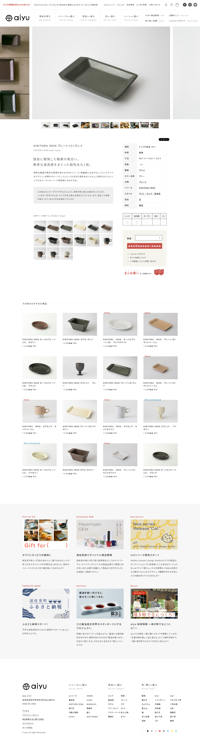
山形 (172, 708)
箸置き (111, 716)
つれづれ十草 (175, 700)
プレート (143, 181)
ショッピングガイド (137, 254)
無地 (141, 205)
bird (157, 695)
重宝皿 (72, 700)
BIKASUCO (91, 704)
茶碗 (123, 695)
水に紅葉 (145, 716)
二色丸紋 (174, 704)
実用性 (157, 193)
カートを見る (27, 728)
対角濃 (157, 708)
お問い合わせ (154, 4)
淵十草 (173, 716)
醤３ (88, 712)
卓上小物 (124, 712)
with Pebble (92, 716)
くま (156, 720)
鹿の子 (144, 700)
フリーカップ (113, 708)
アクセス (25, 711)
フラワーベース (114, 712)
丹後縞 (157, 704)
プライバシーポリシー (30, 715)
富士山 (144, 708)
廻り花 (71, 708)
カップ (110, 695)
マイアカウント (28, 724)
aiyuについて (109, 4)
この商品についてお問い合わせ (143, 261)
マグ (122, 704)
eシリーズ (73, 695)
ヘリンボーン (160, 700)
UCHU (71, 716)
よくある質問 (141, 4)
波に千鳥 (158, 716)
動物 (144, 695)
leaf (172, 695)
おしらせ (120, 4)
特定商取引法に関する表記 (33, 719)
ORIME (90, 695)
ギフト (141, 193)
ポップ (149, 193)
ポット (123, 708)
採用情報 (130, 4)
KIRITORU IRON (147, 187)
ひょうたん (146, 704)
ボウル (111, 704)
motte (89, 700)
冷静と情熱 (73, 712)
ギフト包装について (138, 257)
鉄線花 (89, 708)
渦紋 (144, 720)
